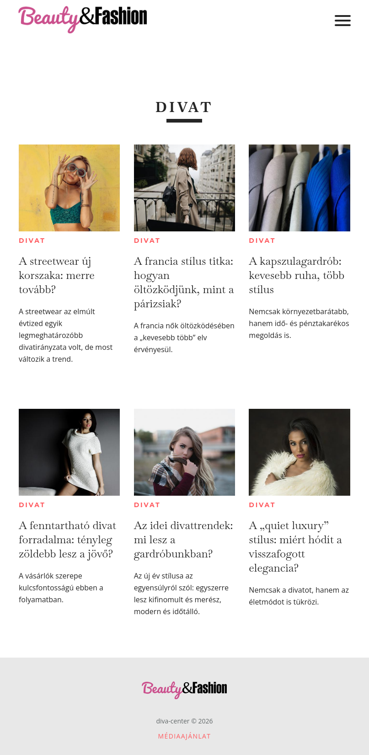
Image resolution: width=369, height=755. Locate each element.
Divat (32, 240)
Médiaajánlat (184, 736)
